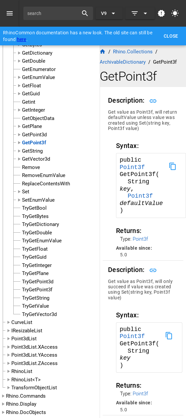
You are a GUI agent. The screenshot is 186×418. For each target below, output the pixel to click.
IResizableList (26, 331)
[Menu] (9, 13)
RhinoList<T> (26, 380)
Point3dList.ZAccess (34, 363)
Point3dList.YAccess (34, 355)
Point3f (132, 167)
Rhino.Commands (26, 396)
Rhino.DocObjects (26, 412)
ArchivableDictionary (123, 62)
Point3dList (24, 339)
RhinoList (21, 371)
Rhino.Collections (133, 52)
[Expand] (140, 13)
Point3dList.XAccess (34, 347)
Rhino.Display (21, 404)
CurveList (21, 322)
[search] (53, 13)
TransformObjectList (34, 388)
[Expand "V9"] (109, 13)
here (21, 39)
